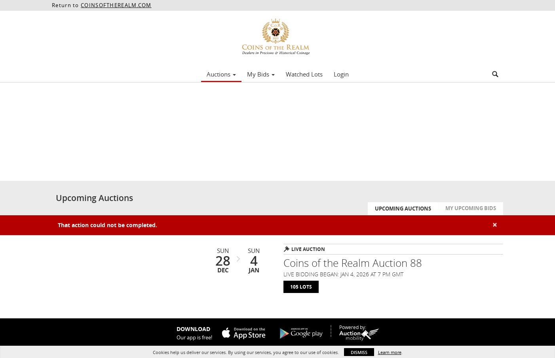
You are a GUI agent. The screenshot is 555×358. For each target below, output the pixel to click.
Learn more (389, 352)
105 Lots (301, 286)
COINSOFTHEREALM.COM (116, 5)
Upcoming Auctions (403, 208)
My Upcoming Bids (470, 208)
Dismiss (359, 352)
